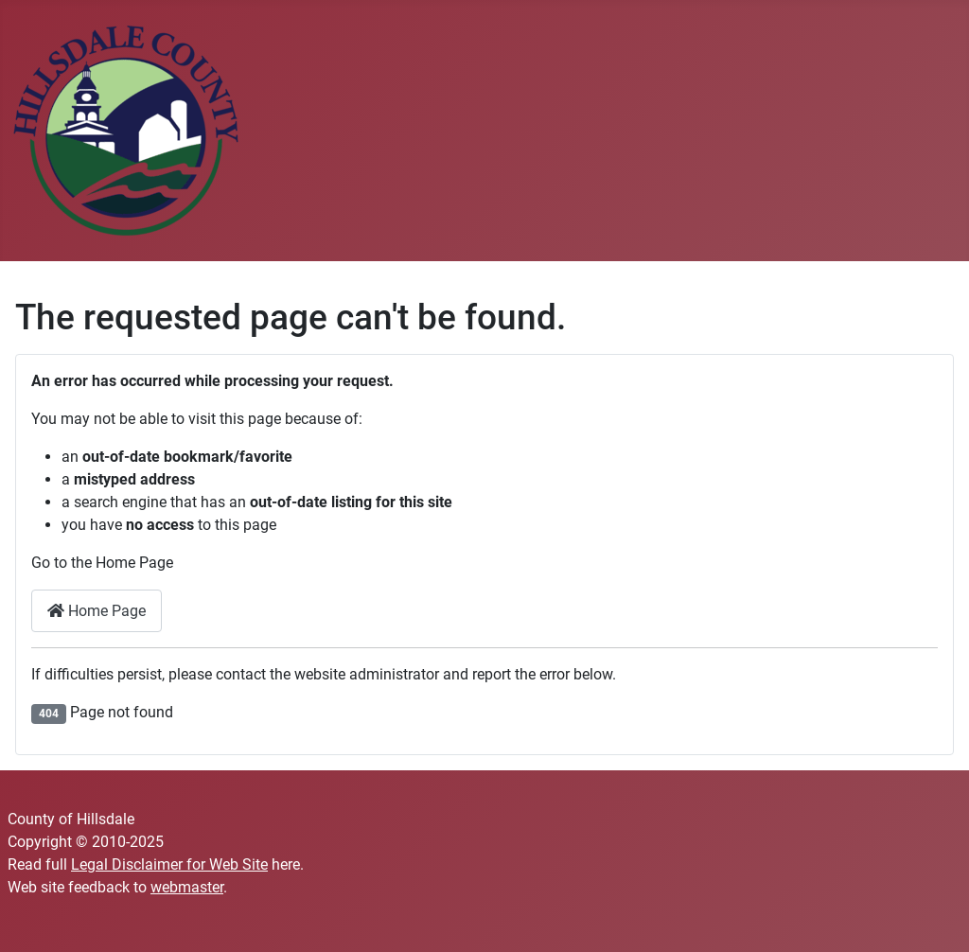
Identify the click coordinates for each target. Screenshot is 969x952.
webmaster (186, 887)
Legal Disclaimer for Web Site (169, 864)
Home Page (96, 611)
